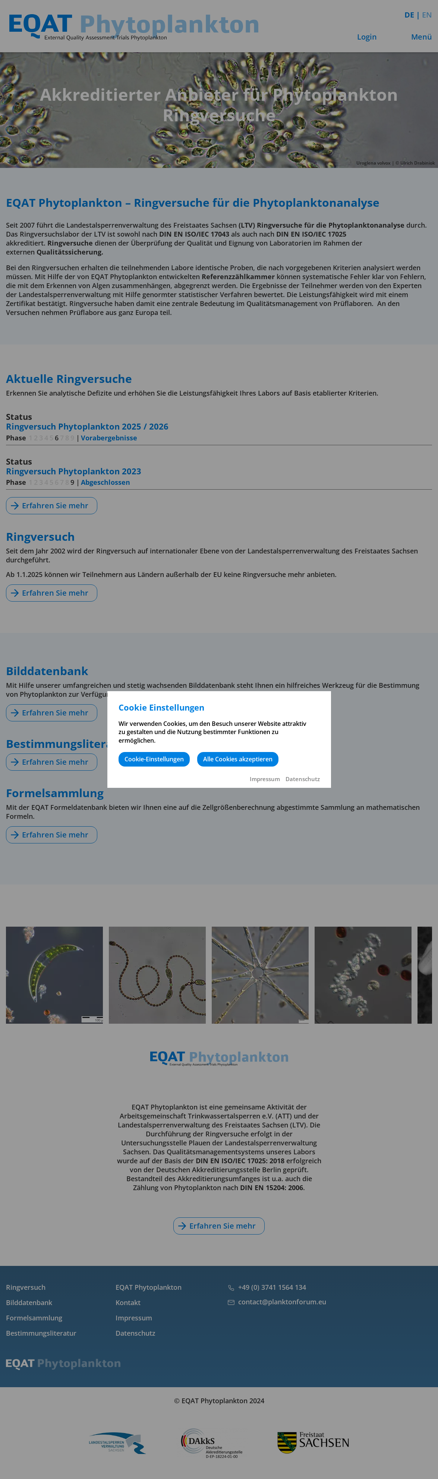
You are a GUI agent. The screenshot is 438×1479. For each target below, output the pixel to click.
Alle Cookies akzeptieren (237, 759)
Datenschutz (303, 779)
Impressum (265, 779)
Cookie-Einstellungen (154, 759)
